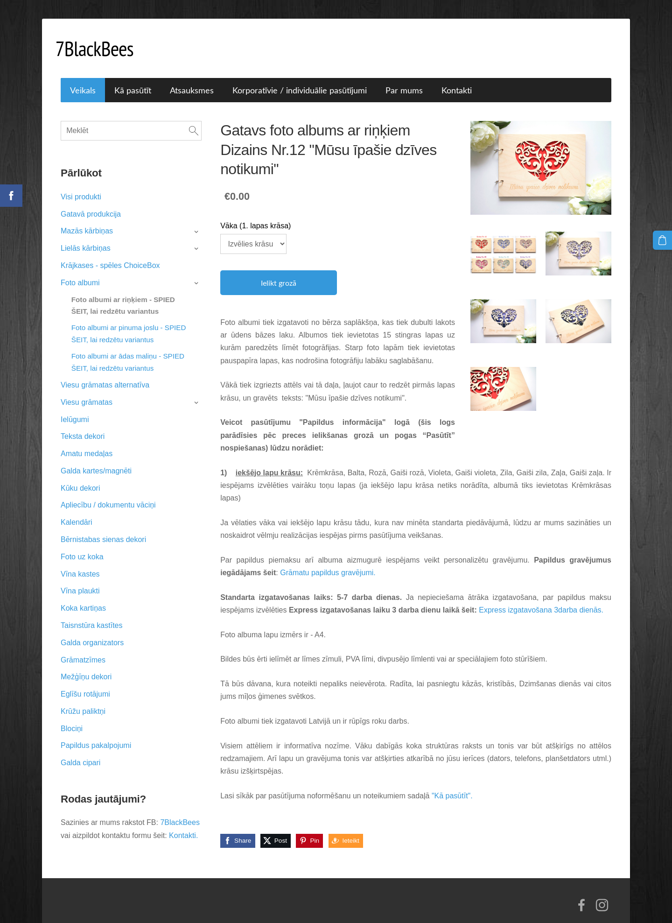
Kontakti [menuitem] (456, 79)
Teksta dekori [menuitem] (83, 426)
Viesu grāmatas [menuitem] (86, 391)
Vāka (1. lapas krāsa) (255, 215)
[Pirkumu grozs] (663, 239)
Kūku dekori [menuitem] (80, 477)
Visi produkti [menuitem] (81, 186)
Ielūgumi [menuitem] (75, 409)
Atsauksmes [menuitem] (192, 79)
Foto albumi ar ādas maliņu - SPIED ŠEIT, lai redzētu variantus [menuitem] (127, 351)
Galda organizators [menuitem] (92, 632)
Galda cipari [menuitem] (80, 752)
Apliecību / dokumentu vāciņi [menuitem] (108, 494)
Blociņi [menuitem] (72, 718)
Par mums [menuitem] (404, 79)
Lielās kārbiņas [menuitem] (86, 237)
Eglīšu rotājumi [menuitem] (85, 683)
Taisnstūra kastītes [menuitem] (92, 615)
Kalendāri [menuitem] (76, 511)
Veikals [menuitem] (83, 79)
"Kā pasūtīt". (452, 785)
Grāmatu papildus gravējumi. (328, 562)
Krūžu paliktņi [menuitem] (83, 701)
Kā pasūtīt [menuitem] (132, 79)
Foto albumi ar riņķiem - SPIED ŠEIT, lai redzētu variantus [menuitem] (123, 295)
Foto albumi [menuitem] (80, 272)
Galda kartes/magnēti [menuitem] (96, 460)
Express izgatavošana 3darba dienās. (541, 599)
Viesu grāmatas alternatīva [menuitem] (105, 374)
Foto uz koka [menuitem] (82, 546)
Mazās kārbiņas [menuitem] (87, 220)
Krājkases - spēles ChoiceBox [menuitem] (110, 255)
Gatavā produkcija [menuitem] (91, 203)
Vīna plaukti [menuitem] (80, 580)
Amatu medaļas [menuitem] (86, 443)
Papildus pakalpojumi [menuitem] (96, 735)
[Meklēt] (131, 120)
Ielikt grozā (278, 272)
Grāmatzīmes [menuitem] (83, 649)
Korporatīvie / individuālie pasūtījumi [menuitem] (299, 79)
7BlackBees (180, 812)
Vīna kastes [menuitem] (80, 563)
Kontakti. (183, 825)
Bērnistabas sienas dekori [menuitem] (103, 529)
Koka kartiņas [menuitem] (83, 597)
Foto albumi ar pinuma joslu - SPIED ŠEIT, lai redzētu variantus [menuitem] (128, 323)
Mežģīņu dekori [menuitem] (86, 666)
